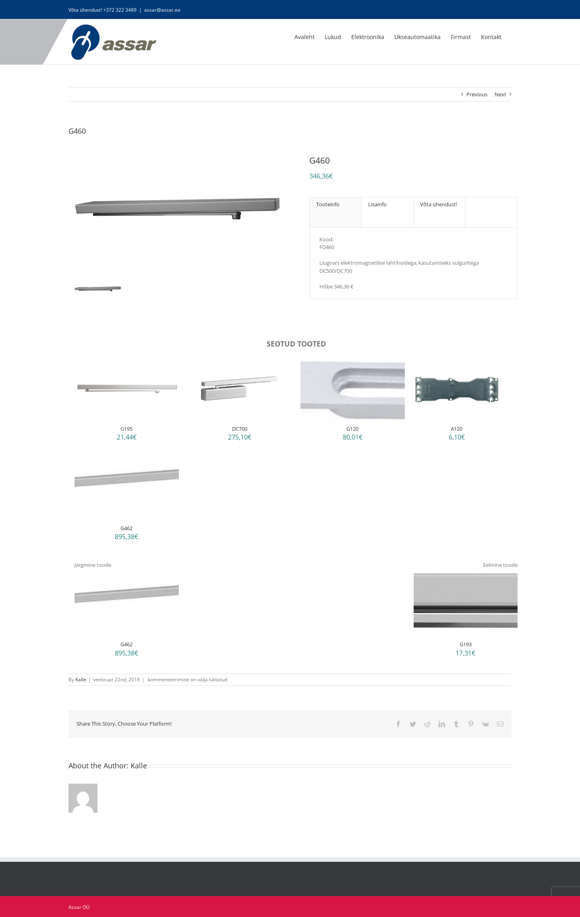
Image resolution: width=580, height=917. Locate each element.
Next (500, 94)
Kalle (80, 679)
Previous (476, 94)
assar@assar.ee (162, 9)
